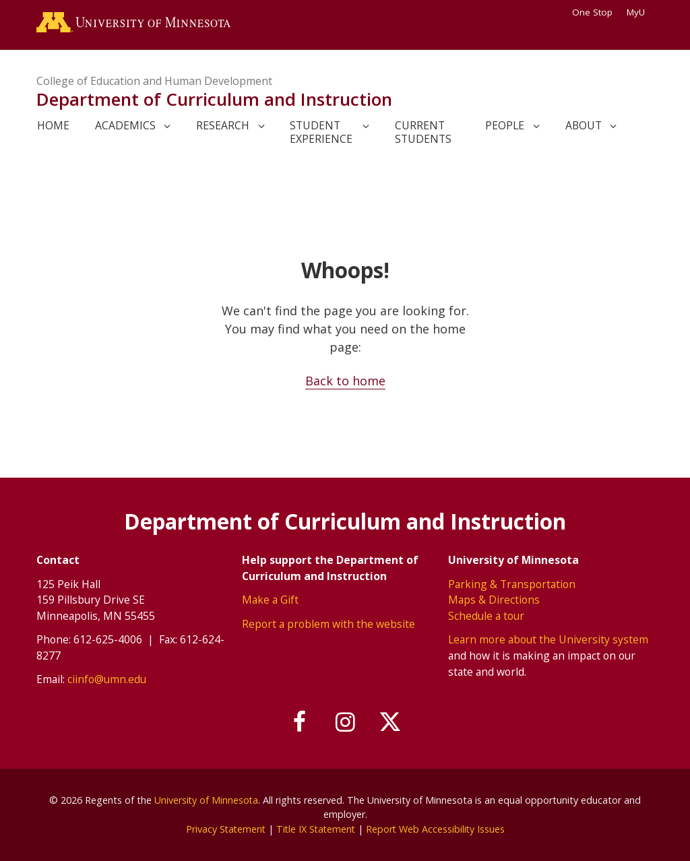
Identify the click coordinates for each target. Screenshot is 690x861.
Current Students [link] (423, 133)
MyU (640, 12)
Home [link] (53, 126)
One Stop (592, 12)
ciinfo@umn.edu (106, 679)
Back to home (345, 381)
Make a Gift (270, 599)
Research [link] (222, 126)
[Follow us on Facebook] (300, 722)
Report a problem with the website (328, 623)
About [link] (583, 126)
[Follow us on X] (391, 722)
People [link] (504, 126)
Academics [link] (125, 126)
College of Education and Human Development (154, 80)
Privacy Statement (223, 828)
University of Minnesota (206, 799)
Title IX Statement (315, 828)
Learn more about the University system (548, 639)
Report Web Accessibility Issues (437, 828)
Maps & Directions (494, 599)
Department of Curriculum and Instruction (214, 100)
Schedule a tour (486, 615)
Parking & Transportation (511, 583)
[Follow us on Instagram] (345, 722)
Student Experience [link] (321, 133)
